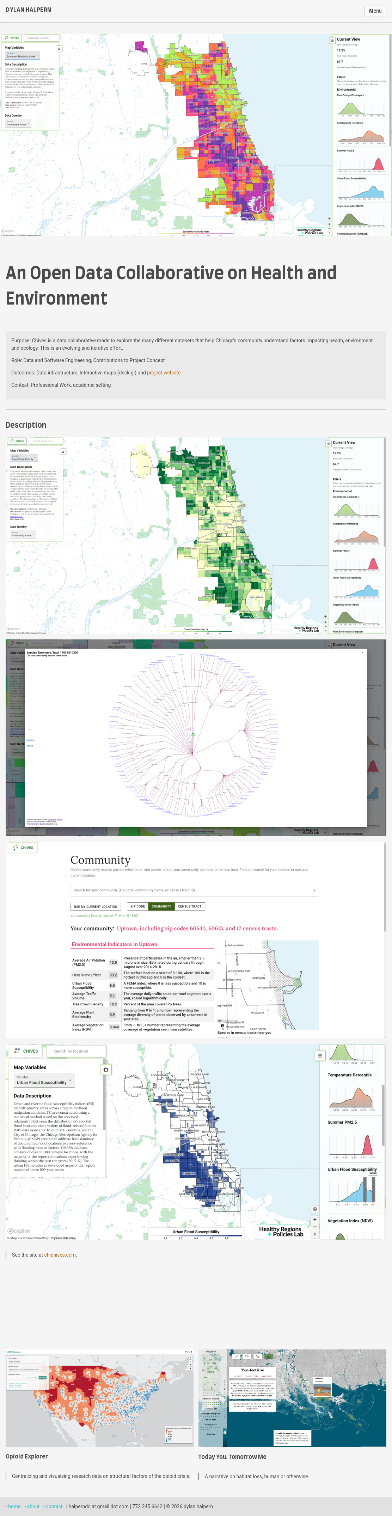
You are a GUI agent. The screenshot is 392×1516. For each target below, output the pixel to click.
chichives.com (60, 1255)
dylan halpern (28, 10)
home (14, 1506)
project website (163, 372)
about (33, 1506)
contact (54, 1506)
